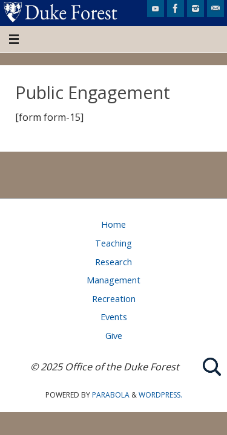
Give (113, 335)
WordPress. (160, 395)
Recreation (114, 298)
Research (113, 262)
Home (113, 224)
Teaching (113, 243)
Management (113, 280)
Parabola (111, 395)
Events (113, 317)
